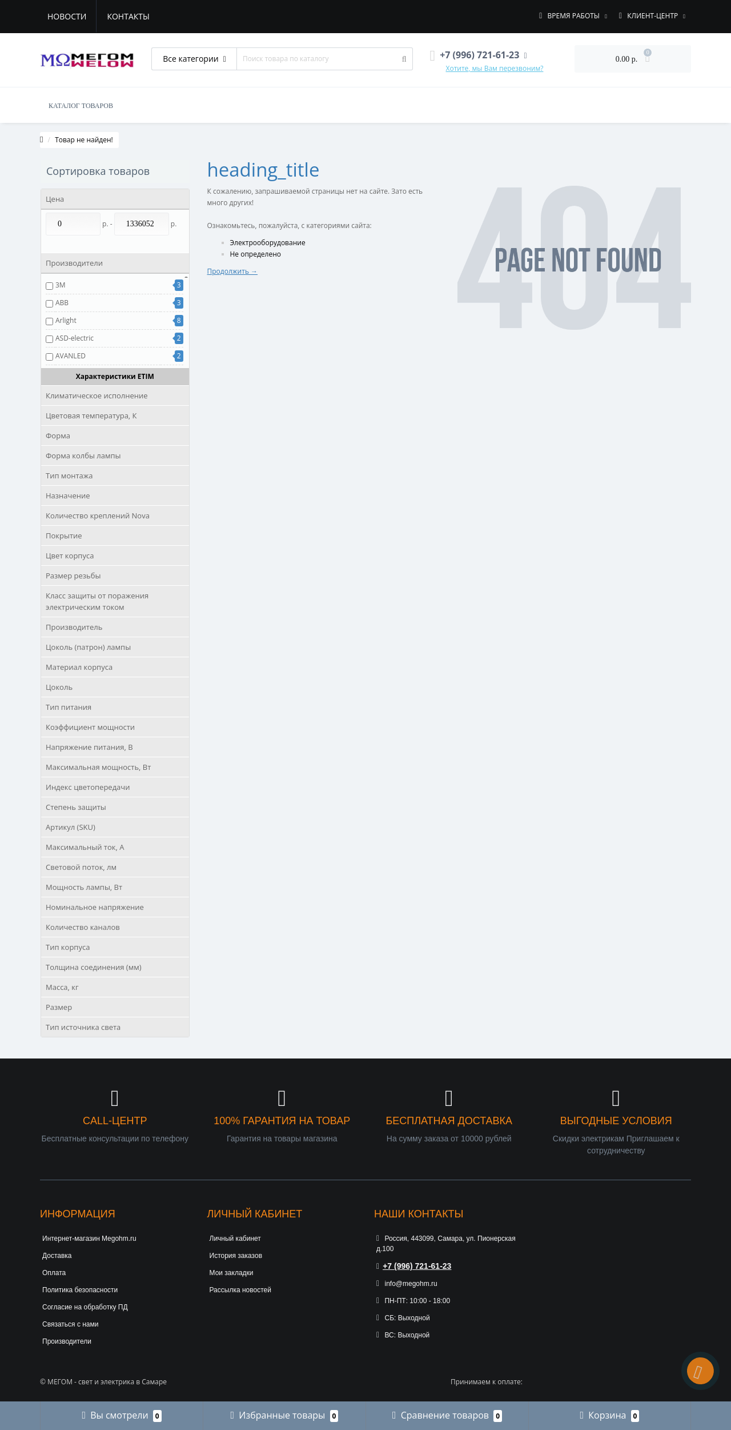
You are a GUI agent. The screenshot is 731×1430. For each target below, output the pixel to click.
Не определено (256, 254)
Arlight (66, 320)
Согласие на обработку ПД (85, 1307)
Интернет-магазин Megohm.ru (89, 1239)
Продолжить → (232, 271)
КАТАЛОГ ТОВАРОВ (81, 106)
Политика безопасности (80, 1290)
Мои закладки (232, 1273)
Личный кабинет (235, 1239)
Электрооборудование (268, 242)
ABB (62, 302)
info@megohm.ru (406, 1284)
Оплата (54, 1273)
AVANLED (70, 356)
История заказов (236, 1256)
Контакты (128, 16)
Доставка (57, 1256)
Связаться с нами (70, 1324)
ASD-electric (74, 338)
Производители (66, 1341)
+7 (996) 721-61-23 (413, 1266)
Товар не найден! (84, 140)
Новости (66, 16)
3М (60, 285)
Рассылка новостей (240, 1290)
